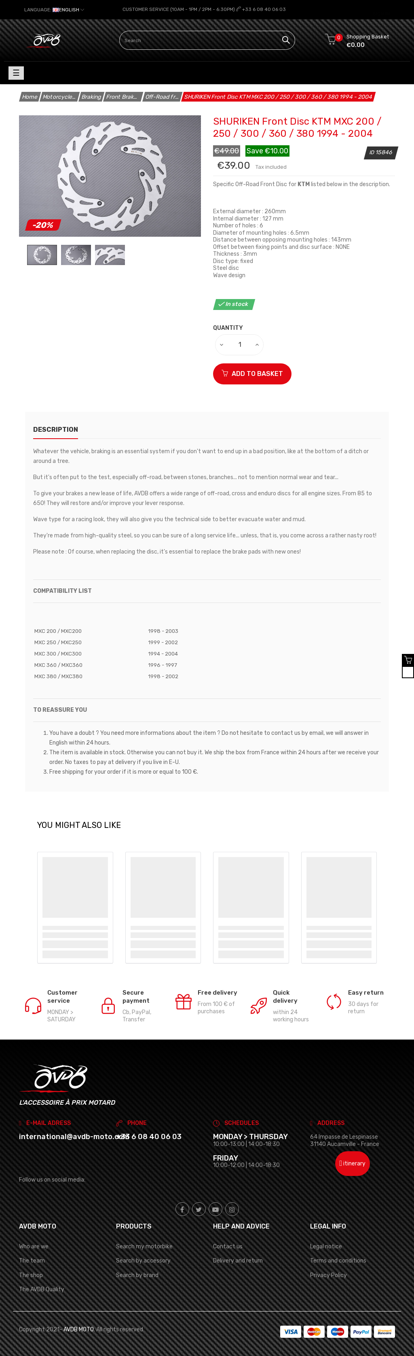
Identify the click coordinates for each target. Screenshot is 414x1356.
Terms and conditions (338, 1260)
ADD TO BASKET (252, 373)
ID (372, 152)
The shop (31, 1274)
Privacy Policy (328, 1274)
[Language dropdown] (54, 9)
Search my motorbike (144, 1246)
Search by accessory (143, 1260)
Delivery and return (238, 1260)
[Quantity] (240, 344)
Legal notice (326, 1246)
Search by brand (137, 1274)
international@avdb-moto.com (74, 1136)
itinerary (353, 1163)
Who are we (34, 1246)
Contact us (228, 1246)
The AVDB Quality (41, 1289)
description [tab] (55, 429)
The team (32, 1260)
